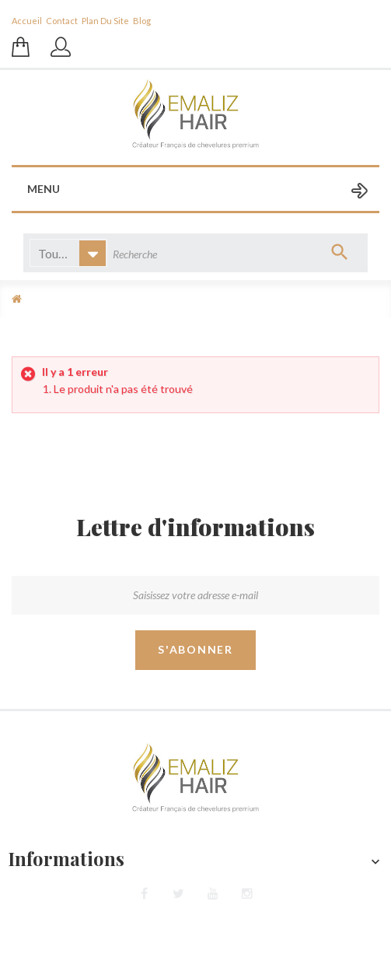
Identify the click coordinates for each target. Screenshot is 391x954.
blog (142, 21)
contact (62, 21)
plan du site (105, 21)
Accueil (27, 21)
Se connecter (62, 54)
